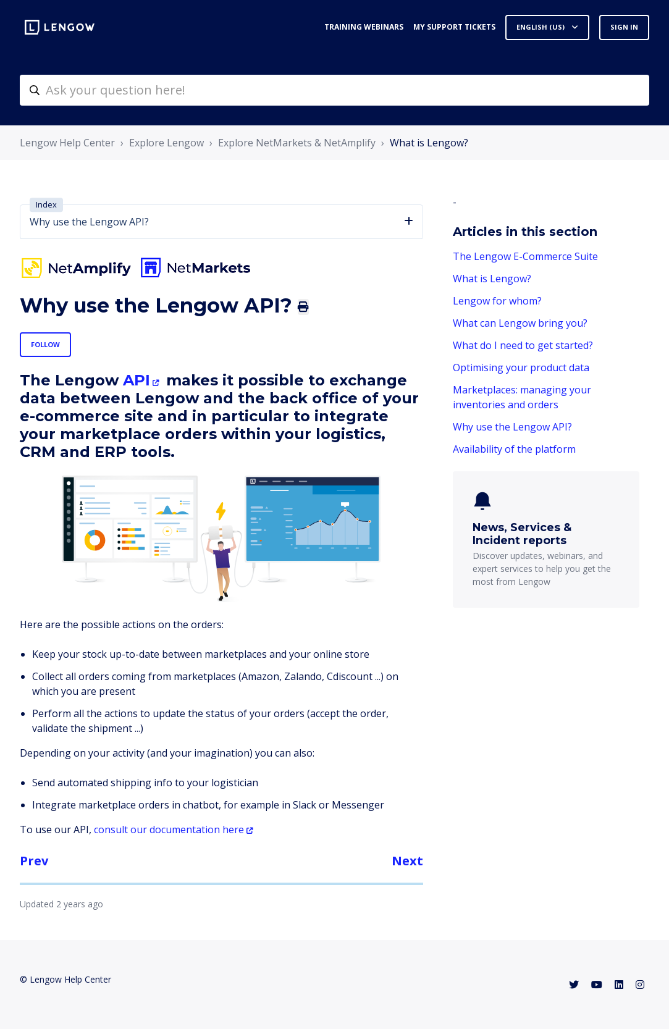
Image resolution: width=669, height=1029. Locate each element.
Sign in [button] (624, 27)
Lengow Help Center (67, 142)
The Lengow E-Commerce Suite (525, 256)
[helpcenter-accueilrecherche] (334, 90)
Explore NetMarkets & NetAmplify (297, 142)
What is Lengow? (429, 142)
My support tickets (454, 27)
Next (407, 860)
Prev (34, 860)
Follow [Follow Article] (45, 344)
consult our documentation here (169, 829)
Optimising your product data (521, 367)
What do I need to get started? (523, 345)
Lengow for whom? (497, 301)
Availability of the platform (514, 449)
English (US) (541, 27)
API (134, 380)
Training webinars (363, 27)
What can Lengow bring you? (520, 323)
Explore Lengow (166, 142)
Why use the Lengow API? (512, 427)
